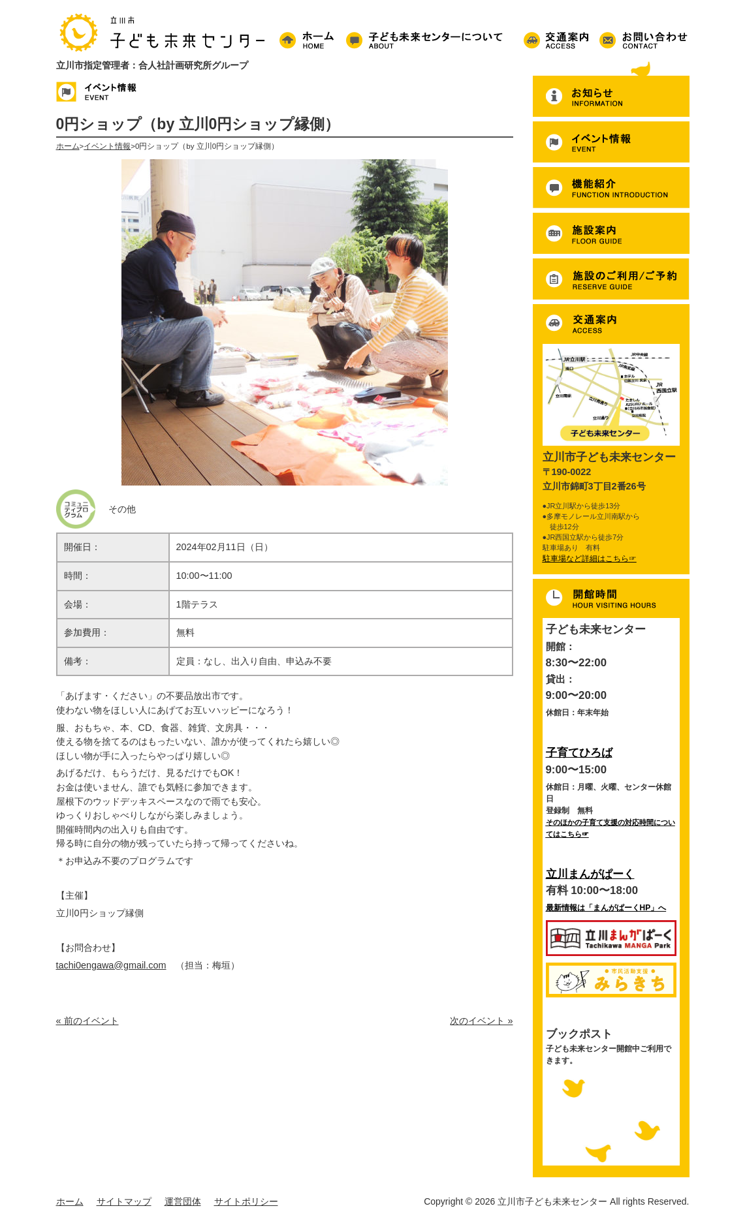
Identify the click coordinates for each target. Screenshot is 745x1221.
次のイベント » (481, 1020)
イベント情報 (107, 146)
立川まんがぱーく (590, 874)
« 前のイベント (87, 1020)
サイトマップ (124, 1201)
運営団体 (183, 1201)
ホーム (68, 146)
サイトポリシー (246, 1201)
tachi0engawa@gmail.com (111, 965)
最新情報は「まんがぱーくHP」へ (606, 907)
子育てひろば (579, 753)
